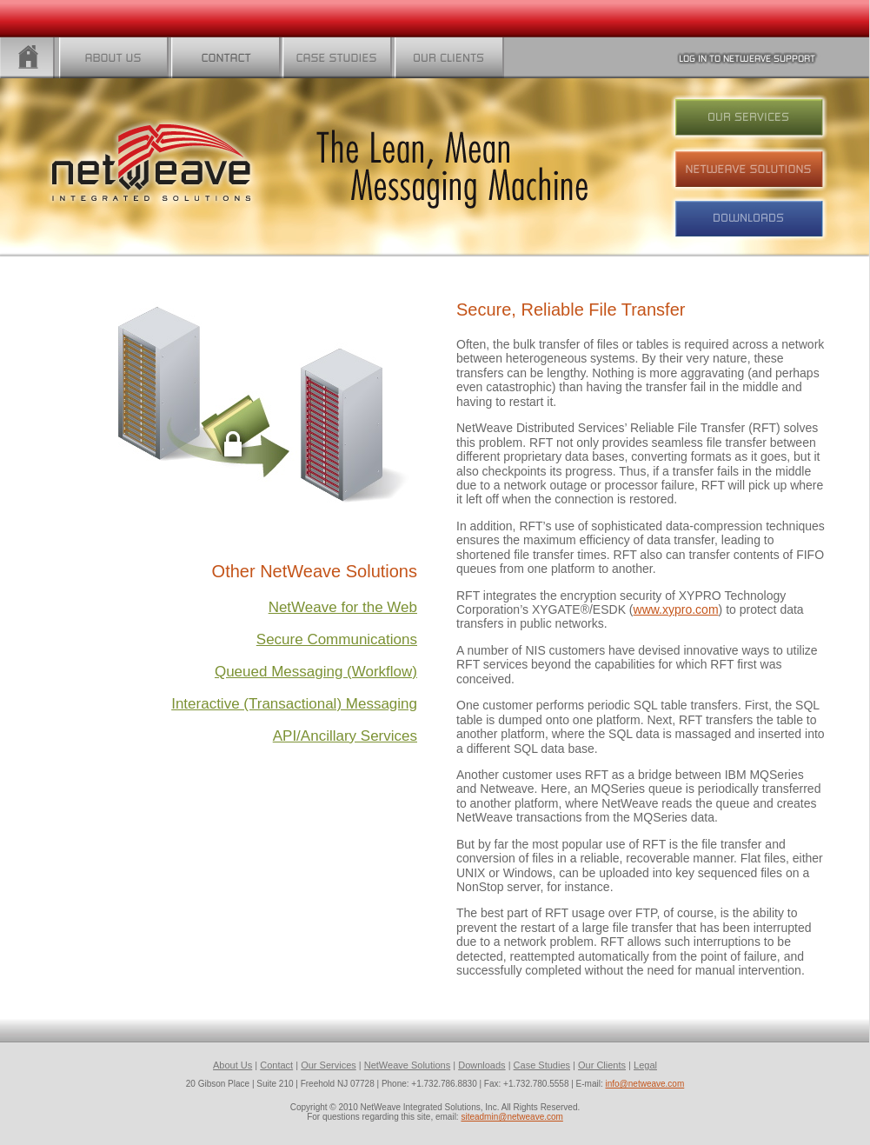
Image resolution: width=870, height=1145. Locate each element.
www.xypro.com (676, 609)
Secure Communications (336, 639)
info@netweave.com (645, 1083)
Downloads (481, 1065)
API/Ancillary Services (345, 736)
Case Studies (542, 1065)
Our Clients (602, 1065)
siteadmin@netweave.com (511, 1117)
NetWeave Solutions (407, 1065)
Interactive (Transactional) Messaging (294, 704)
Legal (645, 1065)
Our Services (328, 1065)
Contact (276, 1065)
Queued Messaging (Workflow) (316, 671)
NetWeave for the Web (343, 607)
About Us (232, 1065)
